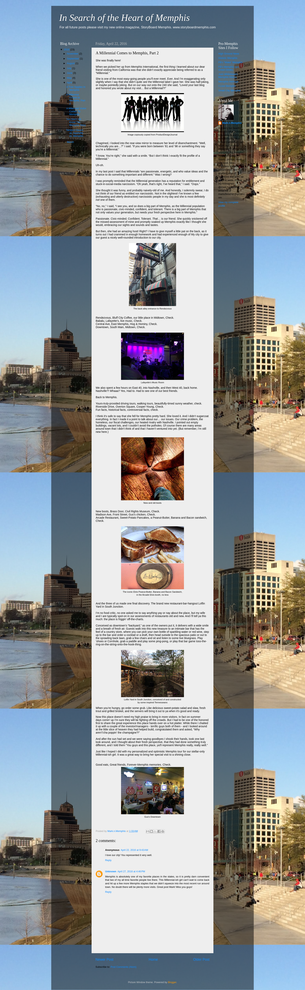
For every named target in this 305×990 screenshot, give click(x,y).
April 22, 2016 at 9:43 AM (134, 850)
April (70, 82)
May (69, 78)
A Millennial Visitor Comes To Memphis (76, 111)
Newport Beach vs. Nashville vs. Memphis (74, 133)
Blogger (172, 982)
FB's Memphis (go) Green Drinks (228, 68)
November (73, 53)
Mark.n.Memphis (232, 123)
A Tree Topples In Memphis (75, 88)
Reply (108, 860)
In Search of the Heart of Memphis (124, 17)
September (73, 58)
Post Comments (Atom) (123, 967)
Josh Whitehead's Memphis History (228, 76)
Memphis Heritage (228, 81)
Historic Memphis (227, 58)
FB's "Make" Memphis (230, 62)
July (69, 68)
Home (153, 959)
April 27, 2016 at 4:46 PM (131, 871)
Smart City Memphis (229, 90)
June (70, 73)
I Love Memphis (227, 86)
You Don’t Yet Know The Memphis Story (76, 122)
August (71, 63)
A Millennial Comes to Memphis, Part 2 (75, 99)
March (71, 142)
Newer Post (104, 959)
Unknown (110, 871)
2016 (67, 49)
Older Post (201, 959)
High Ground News (228, 53)
